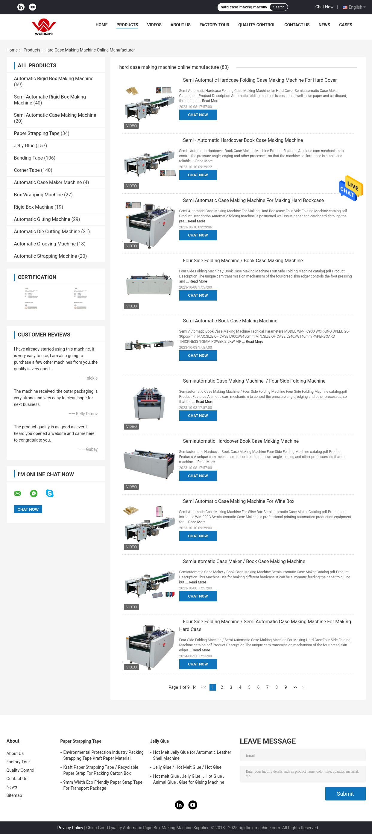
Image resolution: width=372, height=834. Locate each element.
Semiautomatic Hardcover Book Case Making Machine (241, 441)
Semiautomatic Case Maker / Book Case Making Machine (244, 561)
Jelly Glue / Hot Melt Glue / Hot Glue (187, 767)
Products (127, 24)
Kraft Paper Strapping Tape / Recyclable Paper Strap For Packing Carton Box (101, 770)
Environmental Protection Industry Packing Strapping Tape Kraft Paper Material (103, 755)
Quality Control (256, 24)
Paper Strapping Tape (37, 133)
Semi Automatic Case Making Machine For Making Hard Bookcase (253, 200)
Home (102, 24)
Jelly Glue (24, 145)
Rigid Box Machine (34, 207)
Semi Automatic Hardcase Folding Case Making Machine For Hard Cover (260, 80)
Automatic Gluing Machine (42, 219)
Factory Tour (215, 24)
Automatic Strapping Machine (45, 256)
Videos (154, 24)
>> (295, 687)
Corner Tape (27, 170)
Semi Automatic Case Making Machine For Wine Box (238, 501)
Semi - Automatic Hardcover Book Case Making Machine (243, 140)
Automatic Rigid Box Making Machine (54, 78)
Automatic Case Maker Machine (48, 182)
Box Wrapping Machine (38, 195)
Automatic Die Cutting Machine (47, 231)
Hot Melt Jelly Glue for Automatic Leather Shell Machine (192, 755)
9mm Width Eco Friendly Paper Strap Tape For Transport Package (103, 785)
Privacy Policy (70, 827)
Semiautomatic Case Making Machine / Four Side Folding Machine (254, 381)
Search (278, 7)
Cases (345, 24)
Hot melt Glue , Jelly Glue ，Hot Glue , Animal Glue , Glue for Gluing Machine (188, 779)
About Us (181, 24)
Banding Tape (28, 158)
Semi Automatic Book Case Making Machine (230, 321)
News (324, 24)
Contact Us (296, 24)
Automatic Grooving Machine (45, 244)
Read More (210, 101)
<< (203, 687)
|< (194, 687)
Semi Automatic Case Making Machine (55, 115)
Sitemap (14, 795)
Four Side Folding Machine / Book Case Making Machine (243, 260)
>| (304, 687)
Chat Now (324, 6)
